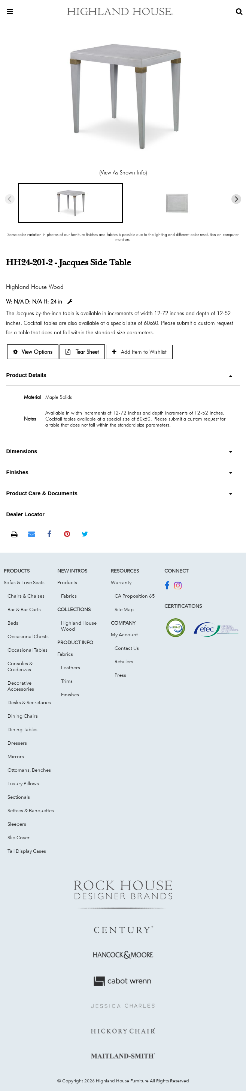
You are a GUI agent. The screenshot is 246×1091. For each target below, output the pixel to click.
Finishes (70, 694)
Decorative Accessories (20, 686)
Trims (67, 681)
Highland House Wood (79, 626)
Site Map (124, 609)
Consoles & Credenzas (20, 666)
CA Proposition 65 (135, 596)
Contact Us (127, 648)
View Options (32, 352)
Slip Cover (18, 837)
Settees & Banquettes (30, 810)
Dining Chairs (22, 716)
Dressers (17, 743)
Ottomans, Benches (29, 770)
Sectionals (18, 797)
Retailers (124, 661)
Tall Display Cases (26, 851)
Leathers (70, 667)
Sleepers (16, 824)
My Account (124, 634)
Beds (12, 623)
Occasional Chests (28, 636)
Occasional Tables (27, 650)
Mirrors (15, 756)
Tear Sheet (82, 352)
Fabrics (69, 596)
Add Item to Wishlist (139, 352)
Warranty (121, 582)
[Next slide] (236, 199)
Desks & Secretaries (29, 702)
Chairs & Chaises (26, 596)
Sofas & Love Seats (24, 582)
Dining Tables (22, 729)
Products (67, 582)
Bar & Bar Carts (24, 609)
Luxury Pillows (23, 783)
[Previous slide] (10, 199)
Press (120, 675)
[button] (70, 203)
